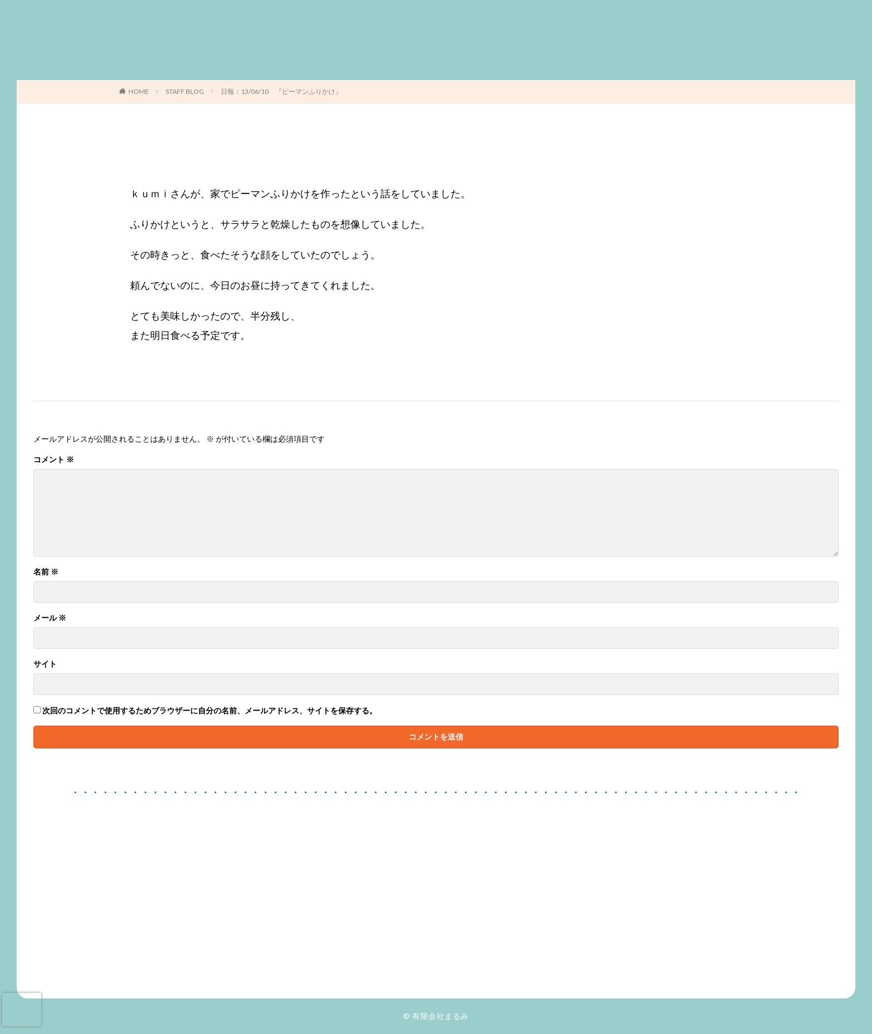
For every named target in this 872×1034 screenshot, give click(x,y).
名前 (45, 572)
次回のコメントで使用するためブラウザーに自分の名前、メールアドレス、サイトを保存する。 (209, 711)
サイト (45, 664)
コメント (53, 459)
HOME (138, 91)
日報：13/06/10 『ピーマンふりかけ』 (281, 91)
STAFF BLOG (185, 91)
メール (49, 618)
